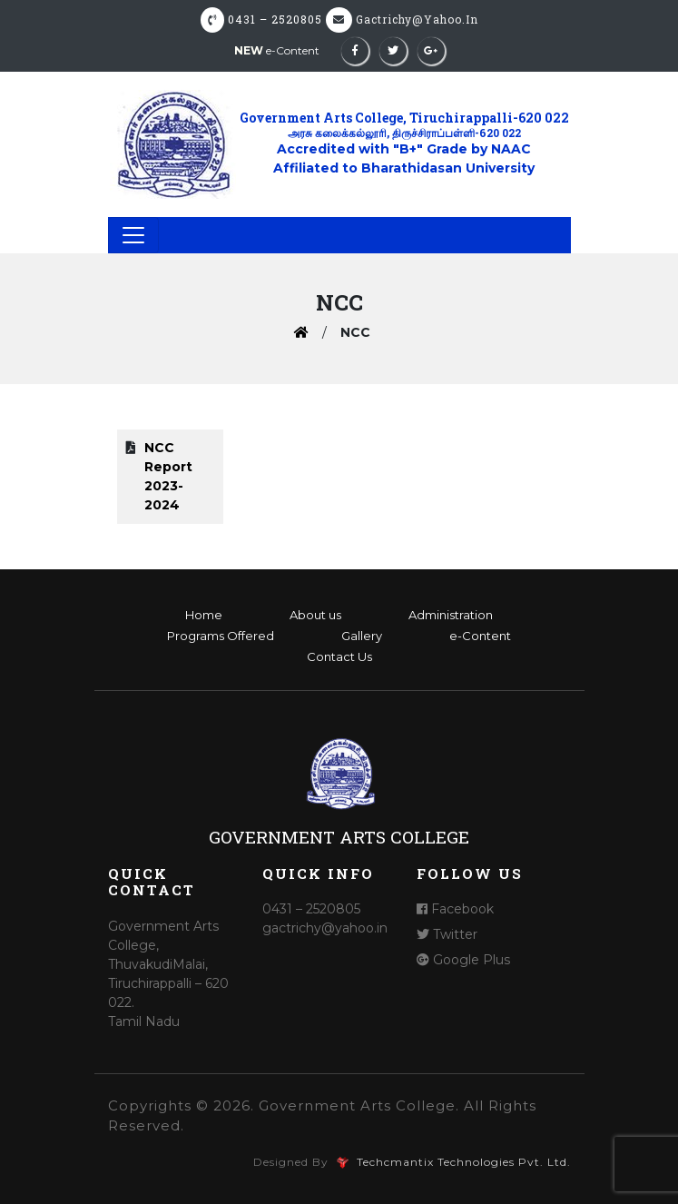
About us (315, 614)
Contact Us (339, 656)
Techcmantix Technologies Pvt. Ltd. (462, 1162)
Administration (450, 614)
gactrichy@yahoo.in (417, 19)
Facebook (455, 909)
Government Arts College (339, 836)
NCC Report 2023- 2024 (168, 476)
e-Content (276, 50)
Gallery (361, 635)
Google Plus (463, 960)
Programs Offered (220, 635)
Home (203, 614)
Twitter (447, 934)
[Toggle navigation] (133, 235)
